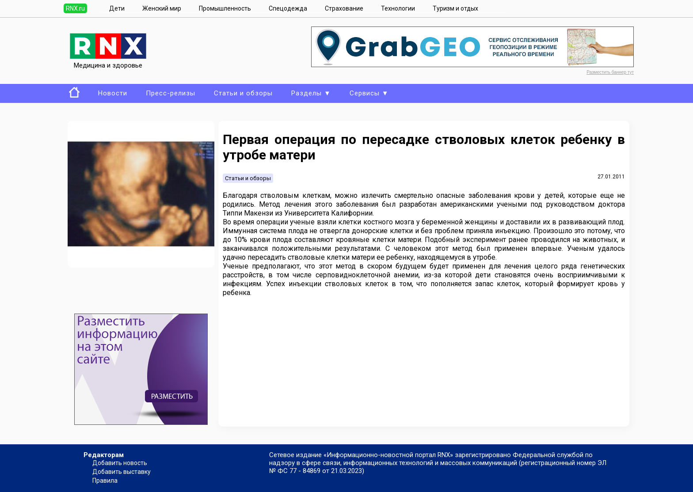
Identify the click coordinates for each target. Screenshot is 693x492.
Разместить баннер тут (610, 72)
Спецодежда (288, 8)
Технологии (398, 8)
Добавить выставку (121, 471)
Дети (117, 8)
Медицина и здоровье (108, 61)
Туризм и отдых (455, 8)
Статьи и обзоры (243, 93)
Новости (112, 93)
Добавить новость (119, 462)
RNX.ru (75, 8)
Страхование (344, 8)
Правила (105, 480)
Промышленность (225, 8)
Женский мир (161, 8)
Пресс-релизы (170, 93)
